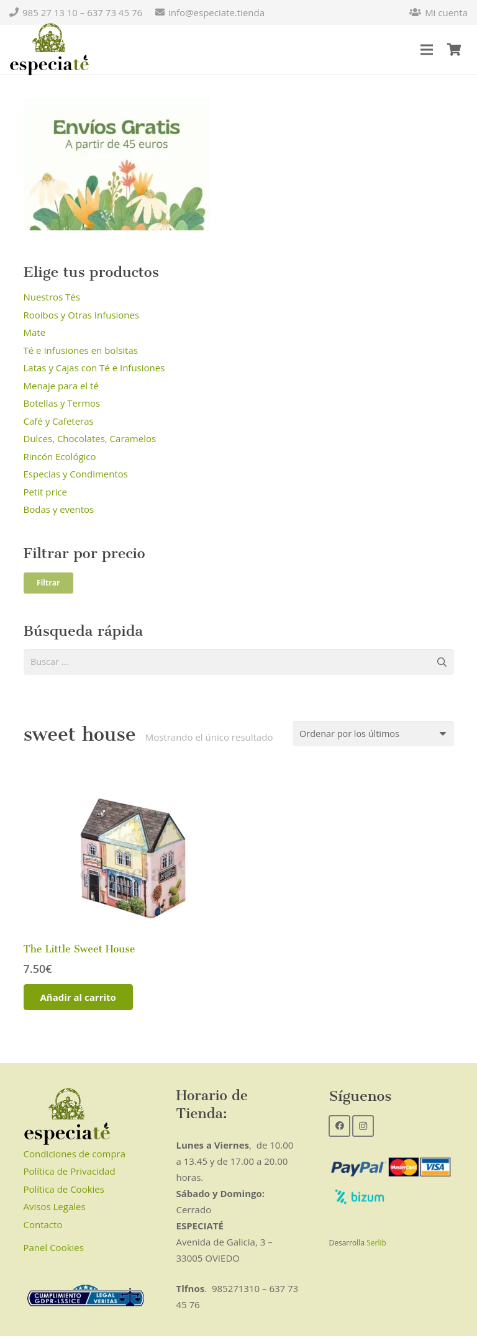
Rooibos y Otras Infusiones (82, 315)
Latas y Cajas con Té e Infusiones (94, 367)
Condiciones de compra (75, 1155)
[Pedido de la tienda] (370, 735)
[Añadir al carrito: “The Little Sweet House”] (78, 999)
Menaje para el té (61, 385)
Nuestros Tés (52, 297)
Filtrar (48, 582)
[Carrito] (454, 50)
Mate (35, 332)
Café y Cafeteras (59, 421)
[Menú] (426, 49)
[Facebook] (339, 1128)
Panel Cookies (54, 1250)
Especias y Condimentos (76, 474)
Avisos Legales (55, 1208)
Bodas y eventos (59, 509)
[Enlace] (49, 50)
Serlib (376, 1244)
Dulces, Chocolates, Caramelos (90, 438)
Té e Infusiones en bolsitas (81, 350)
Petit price (46, 492)
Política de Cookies (64, 1191)
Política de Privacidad (70, 1173)
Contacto (43, 1226)
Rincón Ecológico (60, 456)
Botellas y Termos (62, 403)
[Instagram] (363, 1128)
